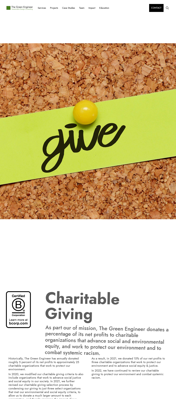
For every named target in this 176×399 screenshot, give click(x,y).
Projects (54, 8)
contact (156, 7)
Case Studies (68, 8)
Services (42, 8)
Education (104, 8)
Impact (91, 8)
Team (81, 8)
